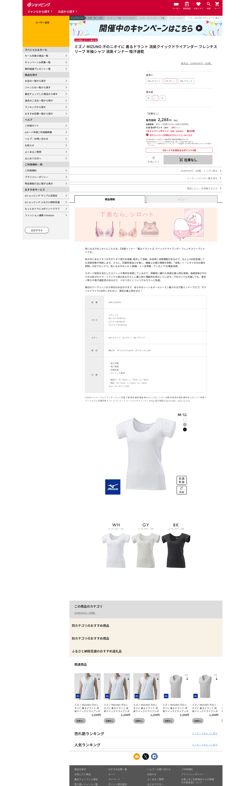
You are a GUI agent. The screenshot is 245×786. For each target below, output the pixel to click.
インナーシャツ (176, 17)
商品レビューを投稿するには (202, 188)
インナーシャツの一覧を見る (202, 178)
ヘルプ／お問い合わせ (36, 138)
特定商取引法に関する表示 (39, 183)
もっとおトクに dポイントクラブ (42, 208)
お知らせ (29, 145)
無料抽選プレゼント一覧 (38, 68)
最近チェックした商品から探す (41, 94)
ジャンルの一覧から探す (37, 87)
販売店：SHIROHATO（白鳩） (196, 63)
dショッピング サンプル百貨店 (41, 195)
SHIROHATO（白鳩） (85, 612)
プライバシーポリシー (36, 177)
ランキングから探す (35, 107)
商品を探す (80, 769)
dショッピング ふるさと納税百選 (42, 202)
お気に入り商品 (82, 774)
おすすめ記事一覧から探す (39, 113)
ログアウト (37, 230)
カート (111, 774)
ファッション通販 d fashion (39, 215)
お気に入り (153, 161)
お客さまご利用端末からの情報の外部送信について (197, 781)
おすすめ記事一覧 (117, 769)
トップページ (77, 17)
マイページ (114, 779)
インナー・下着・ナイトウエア (121, 17)
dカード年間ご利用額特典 (38, 132)
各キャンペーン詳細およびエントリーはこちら (171, 134)
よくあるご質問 (33, 151)
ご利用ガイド (32, 125)
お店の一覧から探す (35, 80)
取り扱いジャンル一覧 (86, 784)
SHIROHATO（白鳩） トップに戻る (199, 171)
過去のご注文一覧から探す (39, 100)
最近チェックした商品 (86, 779)
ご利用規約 (31, 170)
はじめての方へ (33, 158)
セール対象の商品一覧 (36, 55)
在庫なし (80, 720)
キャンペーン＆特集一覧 (37, 62)
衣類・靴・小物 (95, 17)
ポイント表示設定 (117, 784)
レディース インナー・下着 (152, 17)
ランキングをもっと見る (205, 733)
